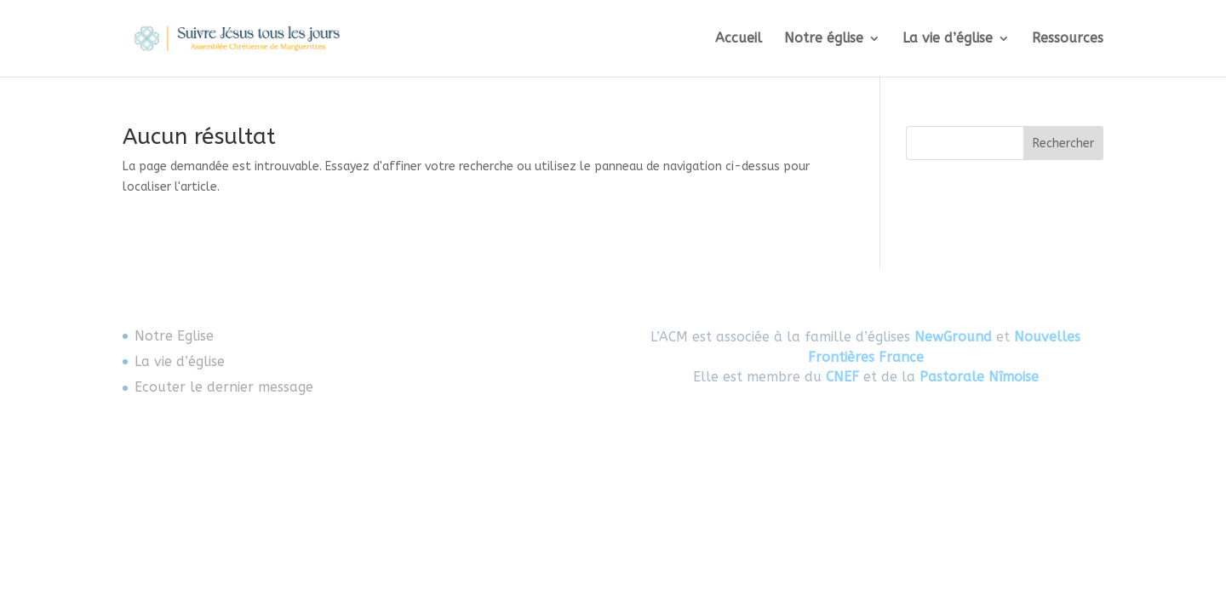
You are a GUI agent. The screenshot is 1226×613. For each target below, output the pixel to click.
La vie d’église (947, 39)
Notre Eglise (174, 336)
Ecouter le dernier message (224, 387)
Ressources (1067, 39)
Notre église (823, 39)
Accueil (738, 39)
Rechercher (1063, 143)
